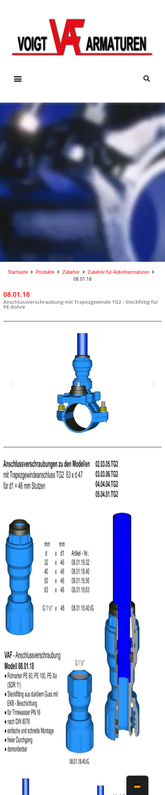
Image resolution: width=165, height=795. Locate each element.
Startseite (18, 272)
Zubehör (71, 272)
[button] (18, 78)
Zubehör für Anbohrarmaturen (118, 272)
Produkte (45, 272)
